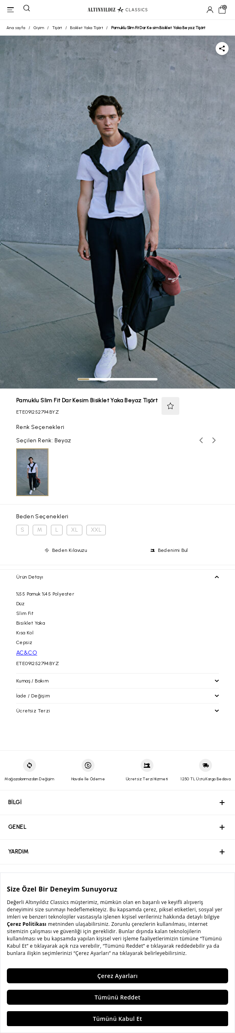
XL (74, 529)
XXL (96, 529)
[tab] (83, 379)
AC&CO (26, 652)
